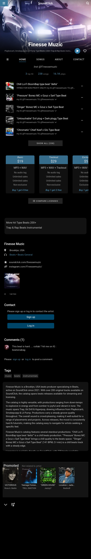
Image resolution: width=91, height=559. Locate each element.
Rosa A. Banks (11, 488)
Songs (40, 59)
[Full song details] (82, 86)
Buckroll (66, 488)
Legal (84, 538)
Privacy (74, 538)
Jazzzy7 (48, 488)
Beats (13, 254)
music (8, 376)
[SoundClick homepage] (45, 3)
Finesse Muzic (14, 244)
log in (28, 359)
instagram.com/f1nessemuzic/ (25, 266)
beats (17, 376)
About (59, 59)
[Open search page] (88, 3)
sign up (16, 359)
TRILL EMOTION (29, 488)
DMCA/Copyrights (58, 538)
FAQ (13, 538)
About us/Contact (27, 538)
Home (22, 59)
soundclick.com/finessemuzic (25, 262)
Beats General (25, 254)
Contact (78, 59)
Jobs (42, 538)
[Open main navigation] (4, 3)
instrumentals (30, 376)
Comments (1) (14, 340)
